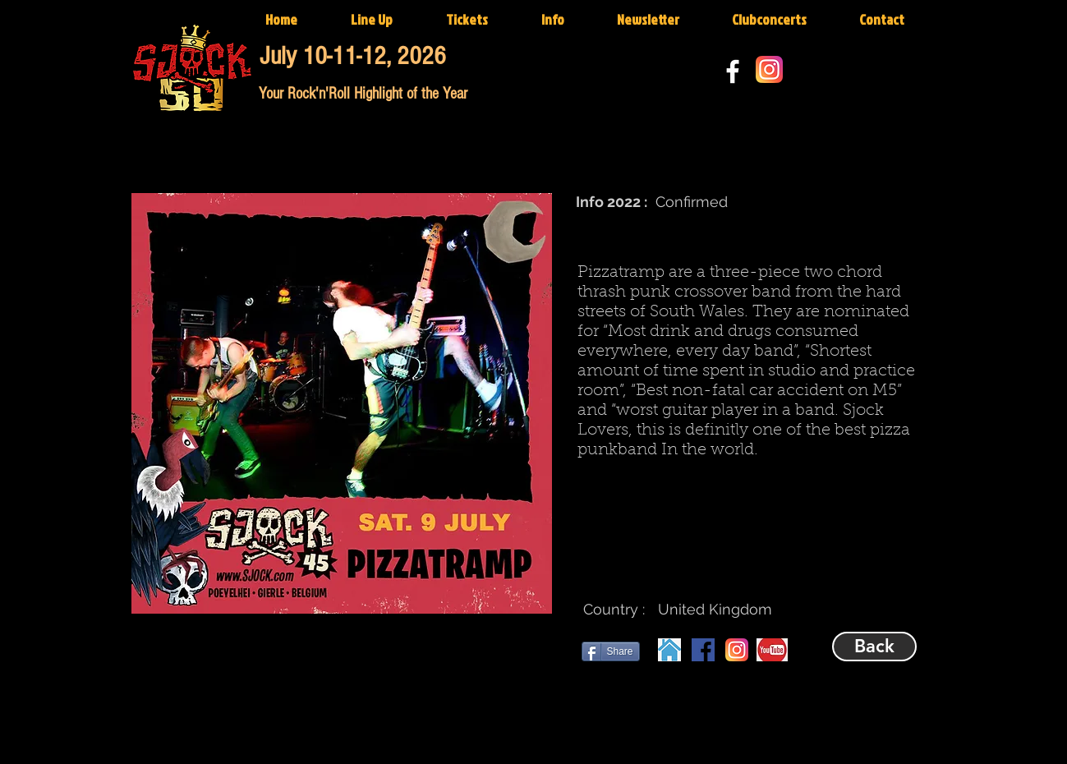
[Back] (874, 646)
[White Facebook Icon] (732, 71)
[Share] (611, 651)
